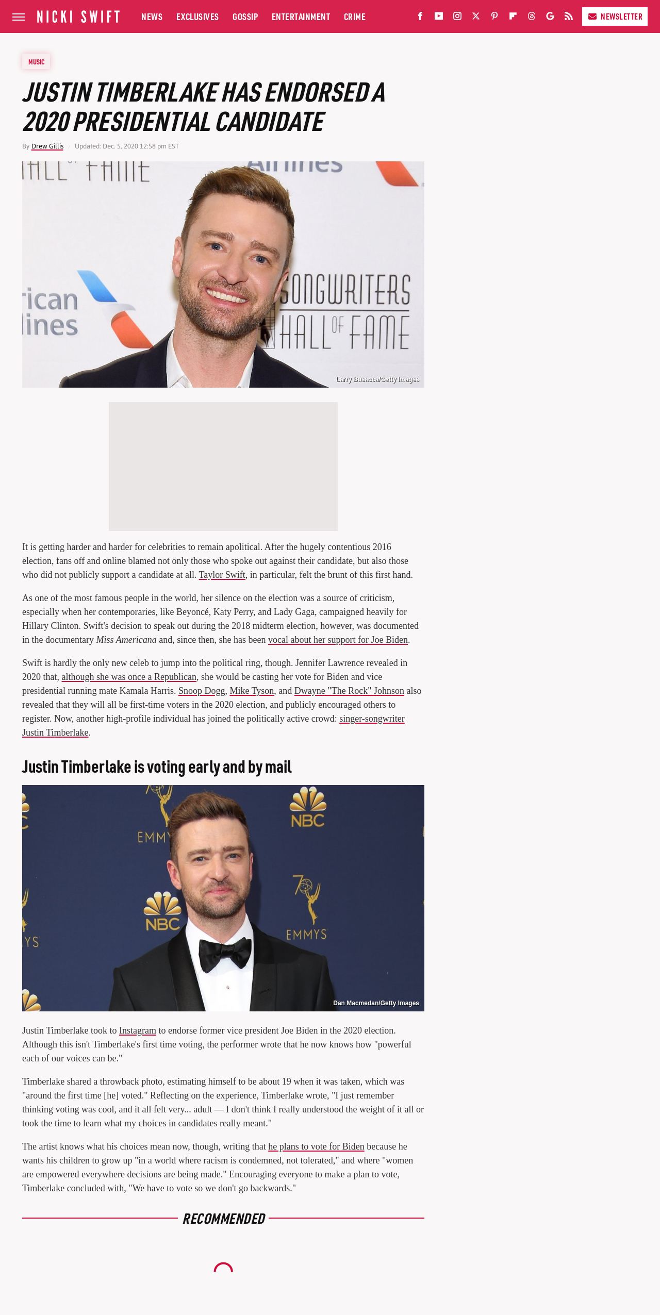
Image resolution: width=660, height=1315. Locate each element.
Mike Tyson (251, 691)
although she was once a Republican (129, 677)
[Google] (550, 18)
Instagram (137, 1030)
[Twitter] (476, 18)
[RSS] (569, 18)
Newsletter (614, 16)
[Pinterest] (494, 18)
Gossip (245, 16)
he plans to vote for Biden (316, 1146)
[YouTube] (439, 18)
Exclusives (197, 16)
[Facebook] (420, 18)
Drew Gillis (47, 146)
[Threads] (531, 18)
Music (36, 61)
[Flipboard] (513, 18)
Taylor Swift (222, 575)
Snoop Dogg (201, 691)
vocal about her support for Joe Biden (338, 640)
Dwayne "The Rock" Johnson (349, 691)
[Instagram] (457, 18)
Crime (355, 16)
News (151, 16)
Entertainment (301, 16)
